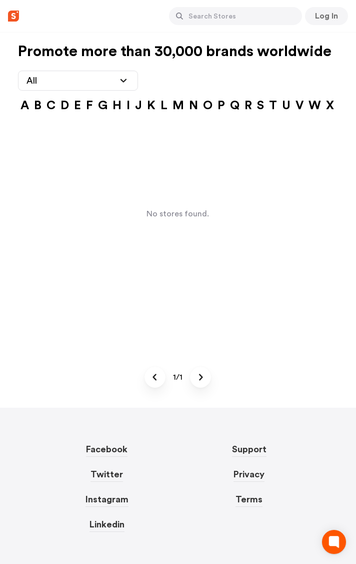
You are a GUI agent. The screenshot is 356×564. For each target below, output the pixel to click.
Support (249, 449)
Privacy (249, 474)
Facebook (107, 449)
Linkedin (107, 524)
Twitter (106, 474)
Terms (249, 499)
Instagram (107, 499)
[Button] (179, 16)
